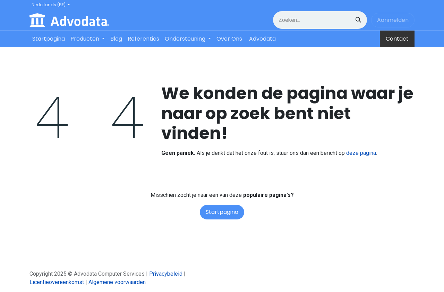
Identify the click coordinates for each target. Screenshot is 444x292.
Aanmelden (393, 20)
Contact (397, 39)
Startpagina (222, 212)
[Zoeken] (358, 20)
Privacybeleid (165, 273)
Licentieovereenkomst (56, 282)
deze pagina (361, 153)
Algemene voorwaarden (117, 282)
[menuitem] (48, 39)
